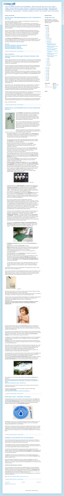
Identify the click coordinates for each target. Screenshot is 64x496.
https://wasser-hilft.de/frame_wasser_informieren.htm (15, 382)
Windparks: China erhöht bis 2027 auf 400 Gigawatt (19, 437)
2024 (47, 28)
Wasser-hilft (7, 402)
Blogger (37, 490)
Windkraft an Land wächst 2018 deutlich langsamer (52, 56)
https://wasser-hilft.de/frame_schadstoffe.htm (14, 48)
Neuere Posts (7, 482)
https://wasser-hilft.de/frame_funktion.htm (13, 47)
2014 (47, 71)
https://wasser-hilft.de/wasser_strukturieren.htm (28, 379)
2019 (47, 35)
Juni (47, 59)
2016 (47, 68)
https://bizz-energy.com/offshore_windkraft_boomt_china (18, 476)
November (48, 39)
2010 (47, 77)
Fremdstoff (7, 332)
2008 (47, 80)
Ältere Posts (39, 482)
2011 (47, 76)
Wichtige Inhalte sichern (50, 17)
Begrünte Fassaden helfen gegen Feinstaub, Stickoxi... (52, 47)
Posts (46, 85)
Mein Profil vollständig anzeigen (54, 87)
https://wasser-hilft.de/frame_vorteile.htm (13, 46)
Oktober (48, 41)
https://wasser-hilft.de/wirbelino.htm (12, 380)
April (47, 61)
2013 (47, 73)
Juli (47, 58)
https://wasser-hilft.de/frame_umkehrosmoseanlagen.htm (16, 45)
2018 (47, 37)
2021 (47, 32)
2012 (47, 74)
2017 (47, 67)
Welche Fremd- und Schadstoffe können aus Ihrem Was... (52, 49)
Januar (48, 65)
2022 (47, 31)
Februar (48, 64)
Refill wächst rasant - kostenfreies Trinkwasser (18, 396)
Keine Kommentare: (20, 51)
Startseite (23, 482)
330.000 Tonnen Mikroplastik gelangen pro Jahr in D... (51, 44)
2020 (47, 34)
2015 (47, 70)
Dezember (48, 38)
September (49, 42)
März (48, 62)
